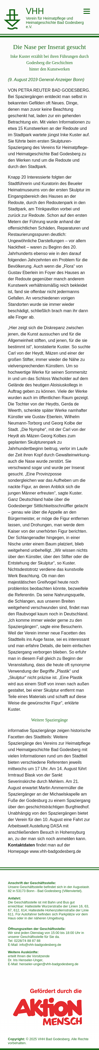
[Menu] (86, 11)
